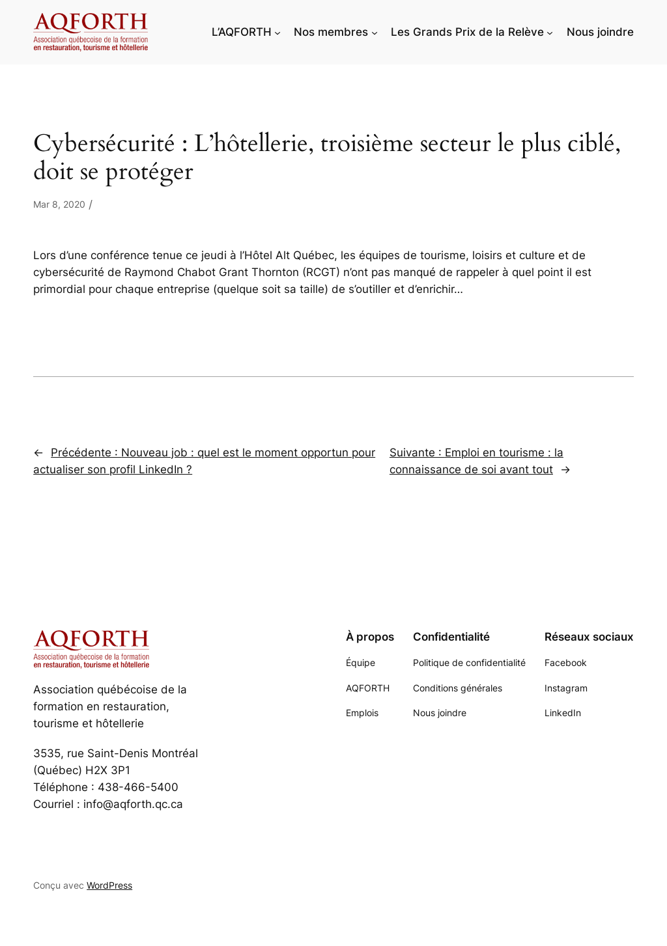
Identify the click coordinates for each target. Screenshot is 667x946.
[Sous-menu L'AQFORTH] (277, 32)
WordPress (109, 885)
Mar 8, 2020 (59, 204)
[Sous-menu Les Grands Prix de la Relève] (549, 32)
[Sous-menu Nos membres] (374, 32)
